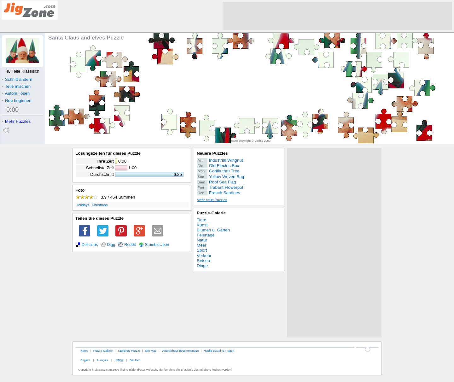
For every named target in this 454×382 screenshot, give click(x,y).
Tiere (201, 220)
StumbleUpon (157, 244)
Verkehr (204, 255)
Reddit (130, 244)
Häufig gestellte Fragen (219, 350)
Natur (202, 240)
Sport (202, 250)
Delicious (90, 244)
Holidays (82, 205)
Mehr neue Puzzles (212, 200)
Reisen (203, 260)
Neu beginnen (16, 100)
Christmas (100, 205)
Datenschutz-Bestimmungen (180, 350)
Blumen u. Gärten (213, 230)
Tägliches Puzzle (129, 350)
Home (84, 350)
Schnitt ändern (17, 79)
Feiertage (206, 235)
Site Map (150, 350)
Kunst (202, 225)
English (85, 360)
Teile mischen (16, 86)
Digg (111, 244)
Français (102, 360)
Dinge (202, 265)
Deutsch (135, 360)
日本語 (118, 360)
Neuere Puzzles (212, 153)
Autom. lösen (16, 93)
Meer (202, 245)
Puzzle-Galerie (211, 213)
